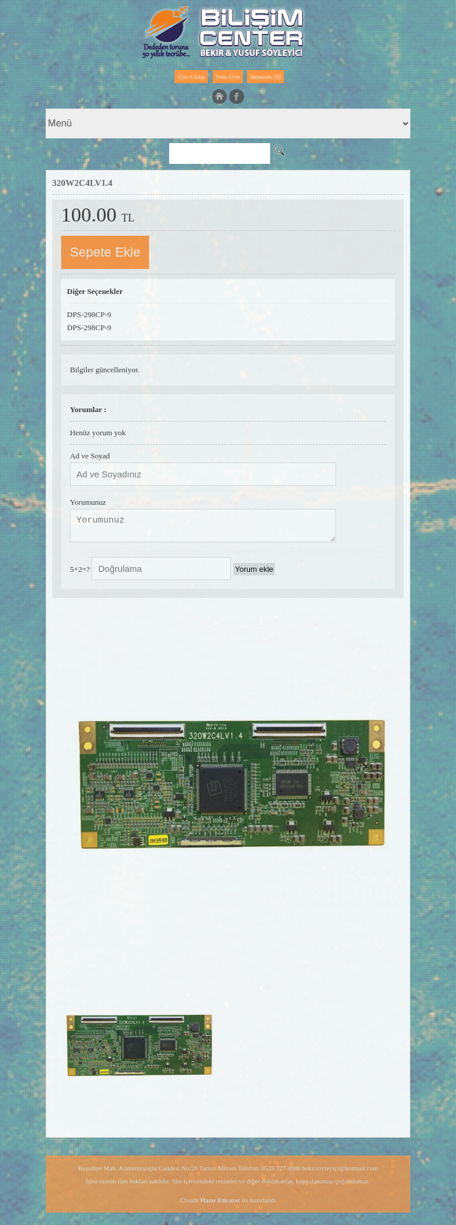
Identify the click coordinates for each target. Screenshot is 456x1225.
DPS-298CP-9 (89, 314)
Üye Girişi (191, 76)
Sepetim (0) (265, 76)
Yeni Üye (228, 76)
